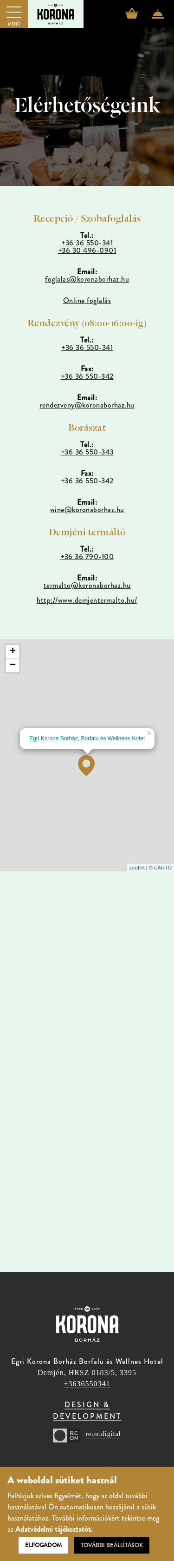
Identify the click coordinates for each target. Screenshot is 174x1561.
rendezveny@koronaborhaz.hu (87, 405)
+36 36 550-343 (87, 452)
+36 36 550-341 (87, 242)
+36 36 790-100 (87, 556)
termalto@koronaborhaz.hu (87, 585)
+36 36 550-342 (87, 376)
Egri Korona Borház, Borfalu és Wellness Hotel (87, 738)
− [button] (13, 665)
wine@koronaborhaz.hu (87, 509)
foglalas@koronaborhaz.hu (87, 279)
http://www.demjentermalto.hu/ (87, 600)
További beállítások (112, 1545)
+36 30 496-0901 (87, 250)
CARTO (163, 867)
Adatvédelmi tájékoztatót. (54, 1529)
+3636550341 (87, 1384)
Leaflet (137, 867)
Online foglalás (87, 300)
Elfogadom (43, 1545)
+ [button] (13, 652)
